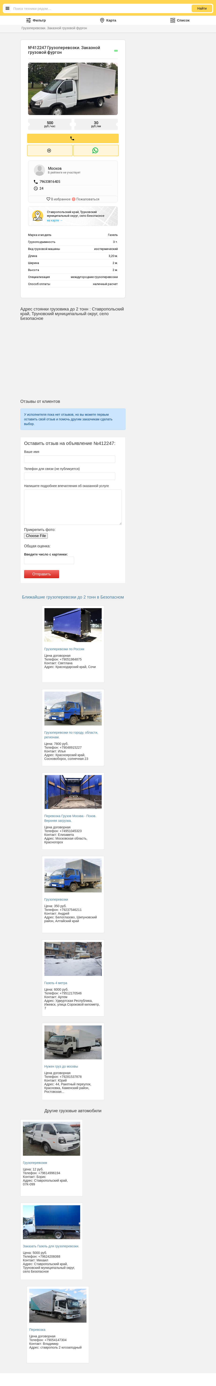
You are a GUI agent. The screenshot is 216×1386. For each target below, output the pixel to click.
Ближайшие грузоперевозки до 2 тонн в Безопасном (73, 595)
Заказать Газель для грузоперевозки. (51, 1244)
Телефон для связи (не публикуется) (52, 467)
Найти (202, 8)
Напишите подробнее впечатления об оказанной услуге (66, 484)
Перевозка (37, 1327)
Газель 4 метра (55, 981)
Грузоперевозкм (35, 1160)
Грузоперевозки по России (64, 647)
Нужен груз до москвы (61, 1064)
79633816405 (50, 180)
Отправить (41, 572)
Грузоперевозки (56, 897)
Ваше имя (31, 450)
